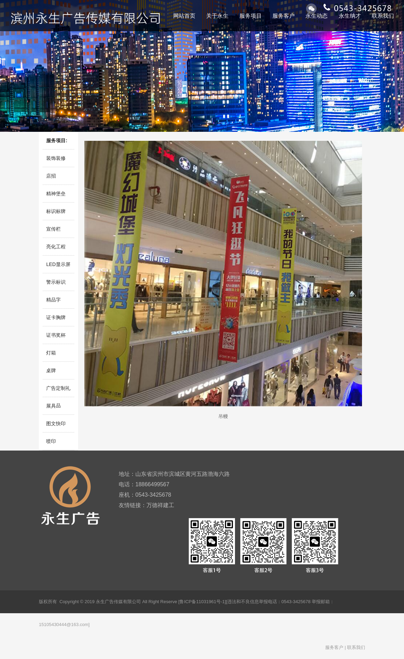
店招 (51, 176)
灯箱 (51, 353)
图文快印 (56, 423)
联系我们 (383, 16)
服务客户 (283, 16)
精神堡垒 (56, 193)
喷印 (51, 441)
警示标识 (56, 282)
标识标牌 (56, 211)
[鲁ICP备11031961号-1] (202, 601)
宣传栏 (53, 229)
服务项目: (56, 140)
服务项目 (250, 16)
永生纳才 (350, 16)
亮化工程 (56, 246)
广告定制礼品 (58, 391)
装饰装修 (56, 158)
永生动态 (316, 16)
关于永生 (217, 16)
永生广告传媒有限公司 (118, 601)
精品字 (53, 299)
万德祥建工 (160, 505)
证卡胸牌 (56, 317)
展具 (51, 406)
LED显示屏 (58, 264)
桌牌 (51, 370)
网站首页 (184, 16)
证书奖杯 (56, 335)
